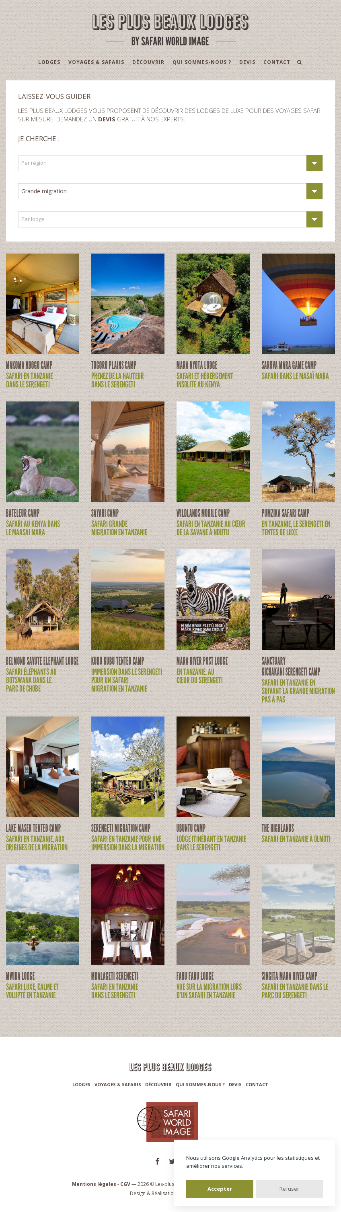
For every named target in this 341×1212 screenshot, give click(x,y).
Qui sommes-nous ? (202, 62)
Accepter (219, 1188)
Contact (276, 62)
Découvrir (148, 62)
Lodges (49, 62)
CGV (125, 1184)
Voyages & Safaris (96, 62)
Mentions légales (94, 1184)
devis (106, 119)
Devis (247, 62)
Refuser (289, 1188)
